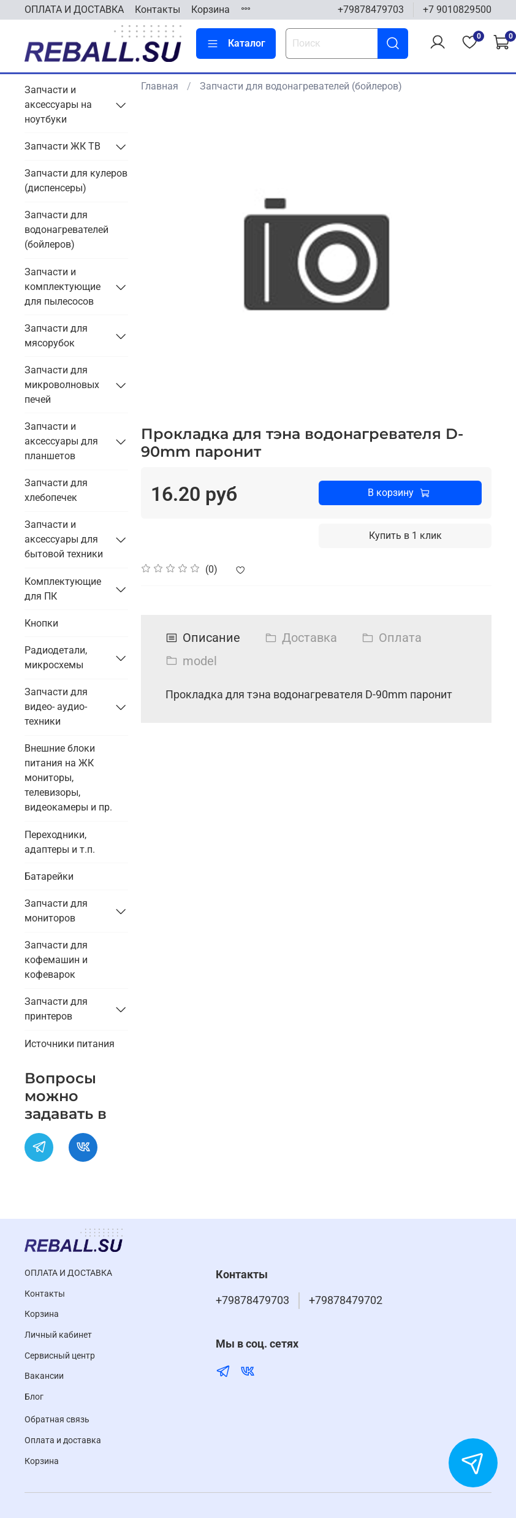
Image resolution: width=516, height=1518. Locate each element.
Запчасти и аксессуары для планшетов (61, 441)
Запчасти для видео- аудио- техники (56, 706)
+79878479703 (371, 9)
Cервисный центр (60, 1356)
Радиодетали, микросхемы (56, 657)
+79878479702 (345, 1300)
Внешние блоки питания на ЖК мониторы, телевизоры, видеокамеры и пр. (68, 777)
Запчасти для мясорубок (56, 335)
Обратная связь (57, 1419)
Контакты (157, 9)
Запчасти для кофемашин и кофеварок (56, 959)
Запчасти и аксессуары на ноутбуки (58, 104)
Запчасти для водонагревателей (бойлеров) (301, 86)
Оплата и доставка (63, 1440)
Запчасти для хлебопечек (56, 490)
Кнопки (41, 623)
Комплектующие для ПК (63, 589)
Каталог (236, 43)
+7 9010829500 (457, 9)
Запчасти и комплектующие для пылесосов (63, 286)
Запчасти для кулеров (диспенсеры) (76, 180)
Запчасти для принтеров (56, 1009)
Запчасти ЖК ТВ (63, 146)
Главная (159, 86)
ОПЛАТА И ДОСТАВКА (74, 9)
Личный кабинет (58, 1335)
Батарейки (49, 876)
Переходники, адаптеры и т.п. (60, 842)
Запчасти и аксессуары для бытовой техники (64, 539)
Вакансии (44, 1376)
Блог (34, 1397)
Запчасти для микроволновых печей (62, 384)
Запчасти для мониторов (56, 911)
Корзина (210, 9)
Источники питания (70, 1044)
